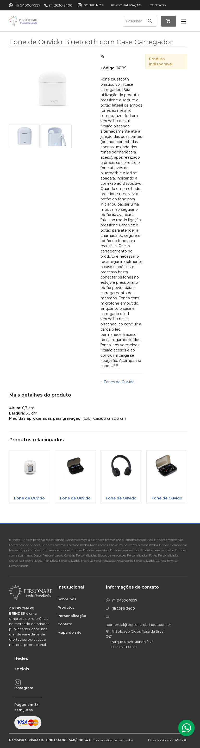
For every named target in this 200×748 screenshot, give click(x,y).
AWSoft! (181, 740)
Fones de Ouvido (119, 382)
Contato (157, 5)
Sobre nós (93, 5)
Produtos (66, 607)
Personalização (126, 5)
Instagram (23, 688)
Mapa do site (70, 632)
